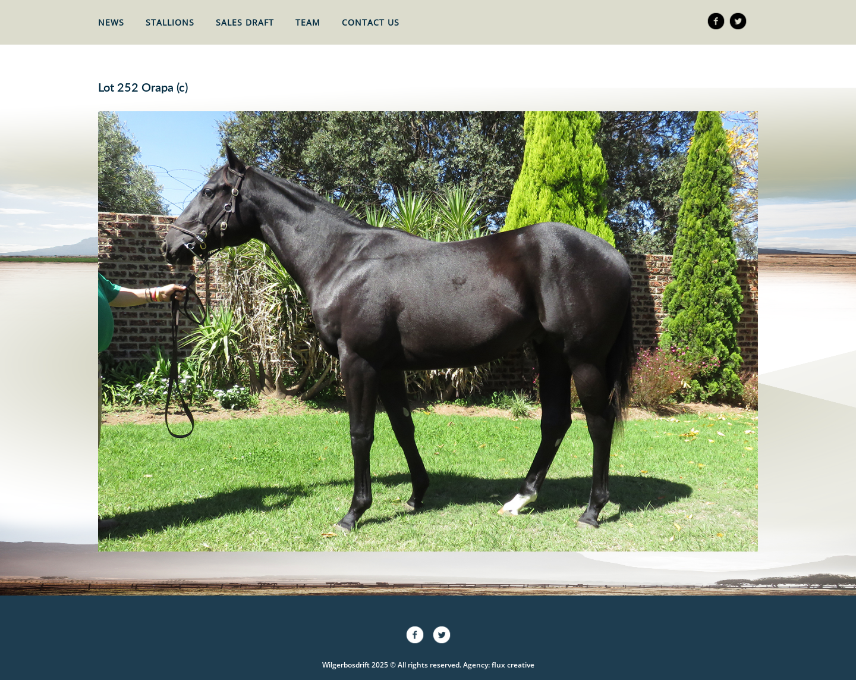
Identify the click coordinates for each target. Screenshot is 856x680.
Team (307, 22)
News (111, 22)
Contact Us (370, 22)
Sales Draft (245, 22)
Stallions (170, 22)
